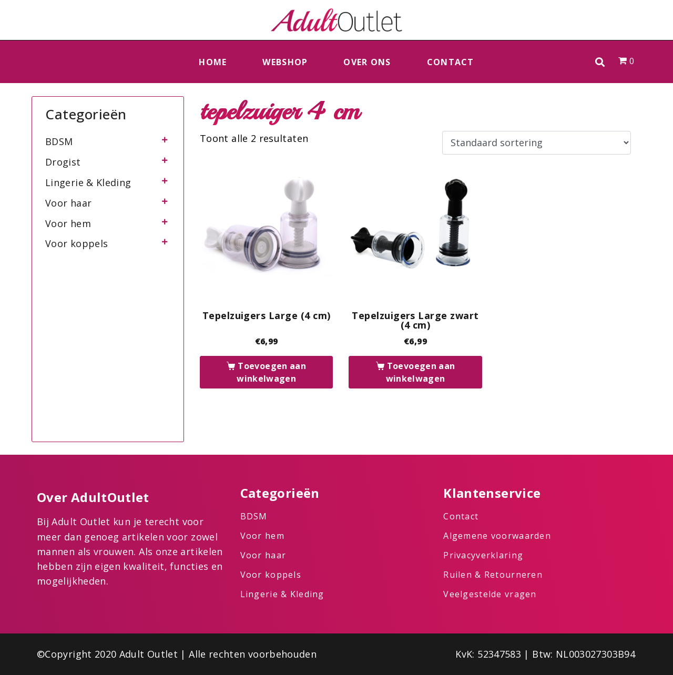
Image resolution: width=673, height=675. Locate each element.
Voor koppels (76, 243)
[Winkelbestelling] (536, 143)
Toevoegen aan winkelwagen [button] (271, 372)
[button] (600, 61)
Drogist (63, 162)
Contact (450, 62)
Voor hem (68, 223)
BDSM (59, 141)
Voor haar (68, 203)
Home (213, 62)
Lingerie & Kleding (88, 182)
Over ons (367, 62)
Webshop (285, 62)
